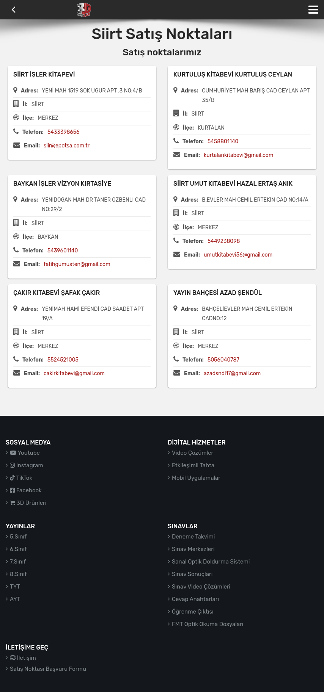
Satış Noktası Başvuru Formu (48, 668)
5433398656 (63, 132)
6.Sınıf (18, 549)
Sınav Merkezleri (193, 549)
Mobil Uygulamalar (196, 477)
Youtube (25, 452)
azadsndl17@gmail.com (232, 373)
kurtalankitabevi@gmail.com (238, 155)
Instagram (26, 465)
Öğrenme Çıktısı (193, 611)
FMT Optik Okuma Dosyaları (207, 624)
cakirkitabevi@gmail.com (74, 373)
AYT (15, 599)
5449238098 (224, 241)
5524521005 (63, 360)
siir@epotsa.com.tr (67, 145)
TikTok (21, 477)
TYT (15, 586)
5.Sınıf (18, 536)
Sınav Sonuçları (192, 574)
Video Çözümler (192, 452)
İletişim (23, 657)
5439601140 (62, 250)
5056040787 (223, 360)
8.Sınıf (18, 574)
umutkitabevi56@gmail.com (238, 255)
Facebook (26, 490)
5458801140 (223, 141)
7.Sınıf (18, 561)
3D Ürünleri (28, 502)
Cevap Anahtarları (195, 599)
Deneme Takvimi (193, 536)
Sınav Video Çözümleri (201, 586)
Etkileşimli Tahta (193, 465)
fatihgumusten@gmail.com (77, 264)
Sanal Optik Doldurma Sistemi (211, 561)
